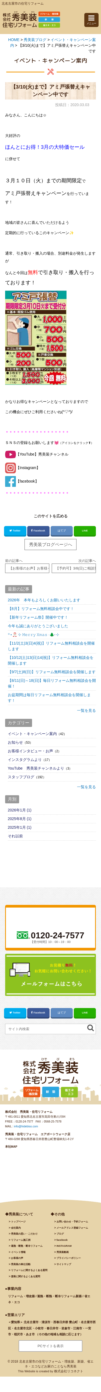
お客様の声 (17, 1258)
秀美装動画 (63, 1252)
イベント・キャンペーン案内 (32, 734)
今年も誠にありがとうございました (38, 626)
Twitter (15, 530)
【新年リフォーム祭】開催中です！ (38, 617)
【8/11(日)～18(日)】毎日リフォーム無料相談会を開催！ (52, 683)
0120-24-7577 (24, 1121)
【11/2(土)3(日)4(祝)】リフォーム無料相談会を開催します (51, 646)
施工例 (20, 1240)
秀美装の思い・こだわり (24, 1233)
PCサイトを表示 (50, 1346)
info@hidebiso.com (26, 1126)
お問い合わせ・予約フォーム (72, 1221)
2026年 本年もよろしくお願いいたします (44, 600)
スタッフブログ (21, 777)
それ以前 (15, 836)
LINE (85, 530)
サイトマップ (64, 1264)
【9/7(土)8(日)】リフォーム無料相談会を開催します (52, 672)
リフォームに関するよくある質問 (29, 1270)
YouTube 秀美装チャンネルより (36, 768)
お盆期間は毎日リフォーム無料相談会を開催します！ (49, 698)
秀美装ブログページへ (50, 544)
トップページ (18, 1221)
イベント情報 (18, 1252)
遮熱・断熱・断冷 (27, 1246)
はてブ (61, 530)
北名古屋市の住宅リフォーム (23, 3)
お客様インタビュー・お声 (30, 751)
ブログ (60, 1233)
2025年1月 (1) (20, 827)
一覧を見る (86, 710)
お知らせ (15, 742)
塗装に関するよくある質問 (25, 1276)
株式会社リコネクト (68, 1371)
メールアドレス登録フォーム (72, 1227)
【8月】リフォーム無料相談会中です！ (41, 608)
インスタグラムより (25, 759)
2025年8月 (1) (20, 819)
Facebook (38, 530)
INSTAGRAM (64, 1246)
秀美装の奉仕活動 (20, 1264)
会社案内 (16, 1227)
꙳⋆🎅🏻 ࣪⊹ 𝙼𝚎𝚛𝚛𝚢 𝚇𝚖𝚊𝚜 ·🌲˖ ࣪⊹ (33, 634)
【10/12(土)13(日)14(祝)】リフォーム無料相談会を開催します (50, 660)
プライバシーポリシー (69, 1258)
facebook (62, 1240)
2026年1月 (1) (20, 810)
